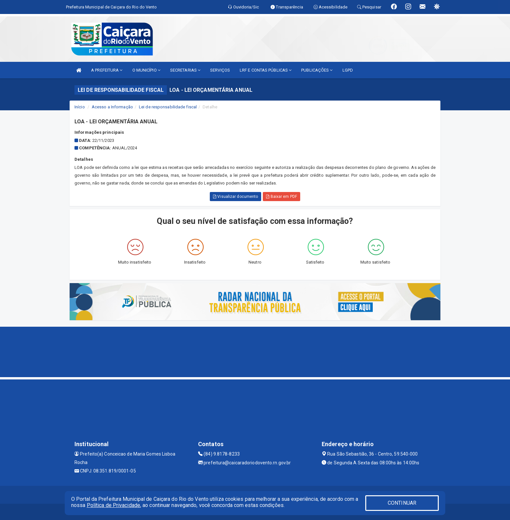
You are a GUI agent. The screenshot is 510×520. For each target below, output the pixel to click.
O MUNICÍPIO (146, 70)
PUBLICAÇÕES (316, 70)
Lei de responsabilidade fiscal (168, 106)
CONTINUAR (402, 503)
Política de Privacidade (113, 505)
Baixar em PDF (281, 196)
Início (79, 106)
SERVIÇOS (220, 70)
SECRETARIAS (185, 70)
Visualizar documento (235, 196)
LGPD (347, 70)
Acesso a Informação (112, 106)
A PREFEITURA (106, 70)
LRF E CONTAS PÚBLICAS (265, 70)
